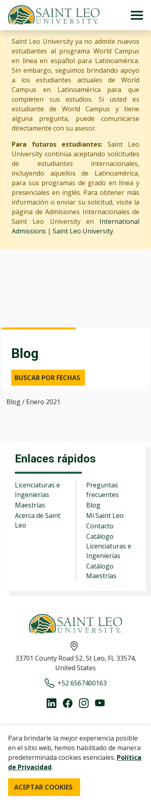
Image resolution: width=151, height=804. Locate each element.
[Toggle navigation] (137, 15)
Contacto (100, 526)
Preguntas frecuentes (102, 490)
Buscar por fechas (47, 377)
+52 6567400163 (76, 683)
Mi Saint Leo (105, 515)
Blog (93, 505)
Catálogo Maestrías (101, 571)
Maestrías (30, 505)
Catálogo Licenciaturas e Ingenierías (108, 546)
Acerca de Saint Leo (37, 520)
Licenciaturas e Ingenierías (37, 490)
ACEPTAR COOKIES (43, 787)
